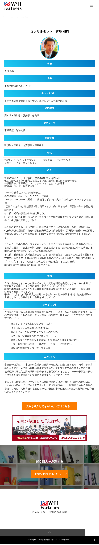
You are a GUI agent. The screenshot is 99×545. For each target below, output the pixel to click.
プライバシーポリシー (39, 513)
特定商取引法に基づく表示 (58, 513)
